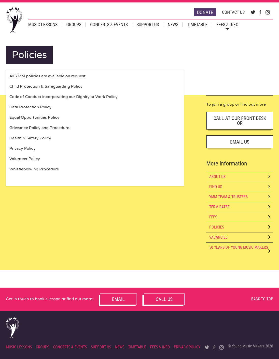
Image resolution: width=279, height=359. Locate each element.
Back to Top (262, 299)
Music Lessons (42, 24)
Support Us (148, 24)
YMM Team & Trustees (239, 197)
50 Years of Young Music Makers (239, 248)
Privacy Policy (187, 347)
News (173, 24)
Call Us (164, 299)
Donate (205, 12)
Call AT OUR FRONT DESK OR (239, 120)
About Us (239, 176)
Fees (239, 217)
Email (118, 299)
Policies (239, 227)
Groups (73, 24)
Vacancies (239, 237)
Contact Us (233, 12)
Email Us (239, 142)
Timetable (197, 24)
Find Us (239, 186)
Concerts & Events (109, 24)
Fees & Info (227, 24)
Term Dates (239, 207)
